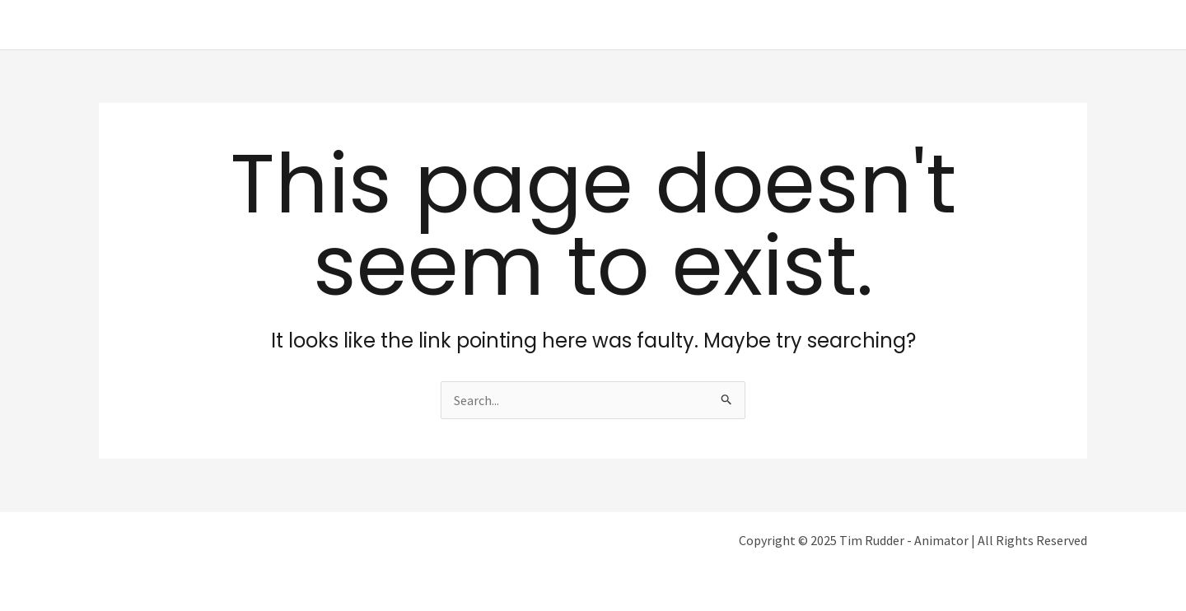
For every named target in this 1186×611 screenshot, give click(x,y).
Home (780, 24)
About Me (850, 24)
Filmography (940, 24)
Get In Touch (1038, 24)
